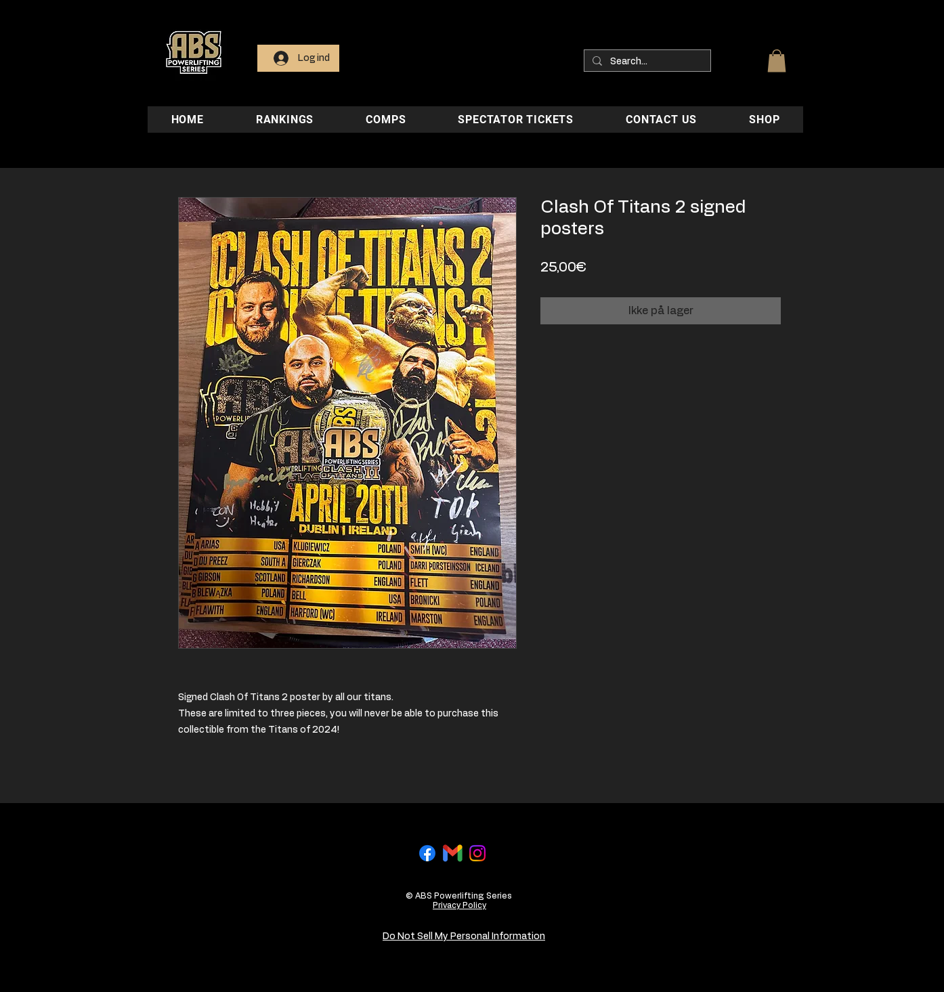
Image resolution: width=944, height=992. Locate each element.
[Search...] (646, 61)
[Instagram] (477, 853)
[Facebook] (427, 853)
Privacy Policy (459, 905)
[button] (776, 60)
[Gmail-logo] (452, 853)
